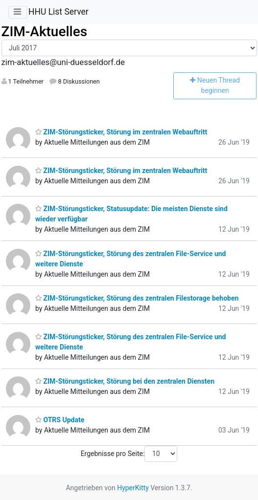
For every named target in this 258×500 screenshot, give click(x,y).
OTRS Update (59, 420)
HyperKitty (133, 488)
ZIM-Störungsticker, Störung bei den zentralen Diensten (124, 381)
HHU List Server (58, 12)
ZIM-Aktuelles (44, 31)
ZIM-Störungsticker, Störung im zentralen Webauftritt (121, 132)
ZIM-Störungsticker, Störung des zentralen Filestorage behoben (136, 298)
